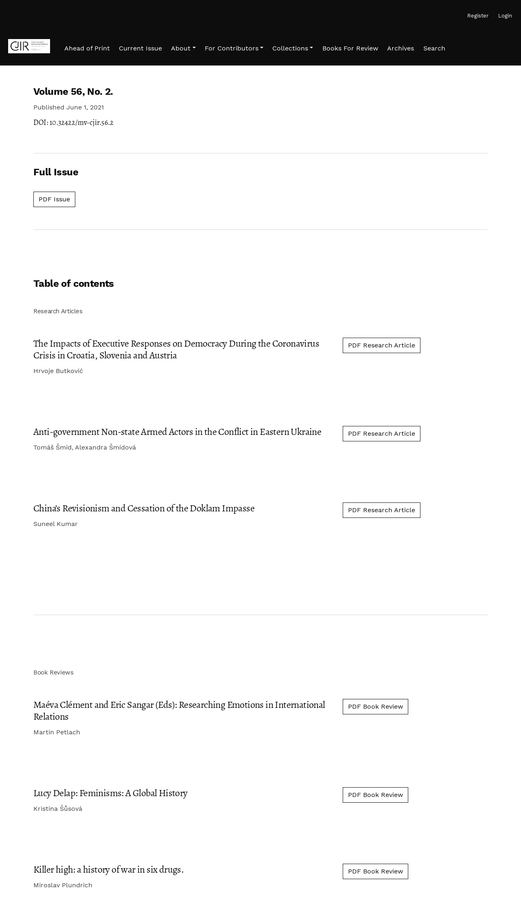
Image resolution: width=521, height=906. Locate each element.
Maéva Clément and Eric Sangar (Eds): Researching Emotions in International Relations (179, 710)
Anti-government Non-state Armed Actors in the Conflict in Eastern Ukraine (177, 431)
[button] (183, 48)
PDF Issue (56, 198)
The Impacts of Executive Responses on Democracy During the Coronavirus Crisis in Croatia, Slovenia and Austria (176, 349)
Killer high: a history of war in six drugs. (108, 869)
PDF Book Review (375, 706)
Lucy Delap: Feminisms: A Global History (110, 792)
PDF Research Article (381, 345)
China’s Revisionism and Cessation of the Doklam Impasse (143, 508)
